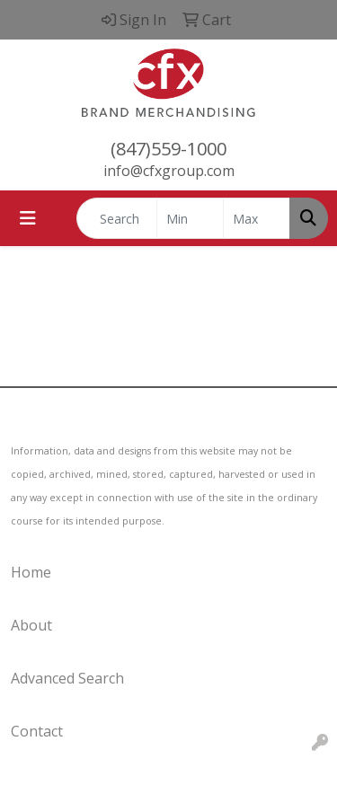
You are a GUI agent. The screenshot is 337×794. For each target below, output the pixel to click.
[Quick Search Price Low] (190, 218)
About (31, 625)
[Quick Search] (116, 218)
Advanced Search (67, 678)
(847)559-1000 (168, 149)
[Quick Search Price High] (256, 218)
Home (31, 572)
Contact (37, 731)
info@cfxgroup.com (169, 171)
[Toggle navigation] (28, 218)
